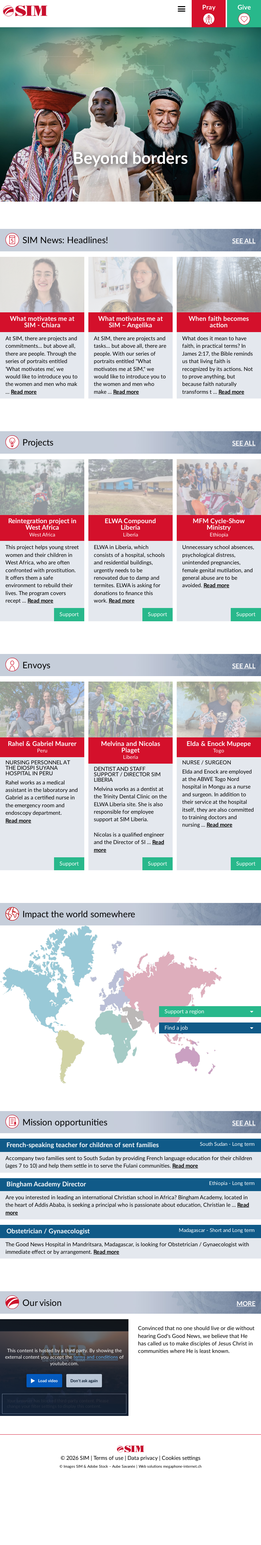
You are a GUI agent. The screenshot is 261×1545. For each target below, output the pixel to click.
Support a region (210, 1012)
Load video (48, 1381)
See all (244, 241)
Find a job (210, 1028)
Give (244, 14)
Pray (208, 14)
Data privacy (142, 1458)
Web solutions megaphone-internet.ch (170, 1466)
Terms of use (108, 1458)
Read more (24, 392)
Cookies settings (181, 1458)
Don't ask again (84, 1381)
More (246, 1304)
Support (69, 614)
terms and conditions (95, 1357)
